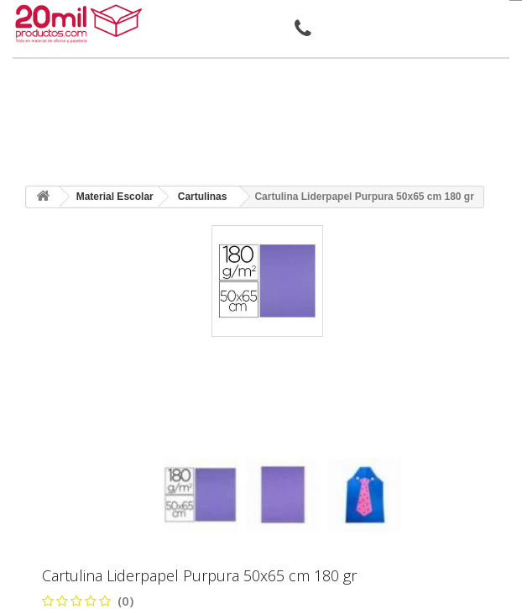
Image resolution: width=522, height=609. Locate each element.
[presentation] (170, 443)
